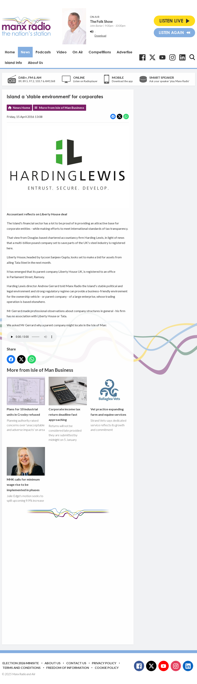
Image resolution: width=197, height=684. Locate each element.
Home (10, 52)
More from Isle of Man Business (61, 107)
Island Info (13, 62)
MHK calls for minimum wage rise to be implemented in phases (26, 469)
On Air (77, 52)
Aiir (33, 674)
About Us (35, 62)
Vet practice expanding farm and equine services (110, 396)
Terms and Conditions (21, 667)
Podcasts (43, 52)
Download (100, 35)
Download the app (122, 81)
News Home (21, 107)
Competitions (100, 52)
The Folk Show (101, 21)
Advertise (124, 52)
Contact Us (76, 663)
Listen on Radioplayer (85, 81)
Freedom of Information (67, 667)
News (25, 52)
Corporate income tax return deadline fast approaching (68, 399)
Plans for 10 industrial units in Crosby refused (26, 396)
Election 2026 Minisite (20, 663)
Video (62, 52)
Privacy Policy (104, 663)
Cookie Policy (107, 667)
